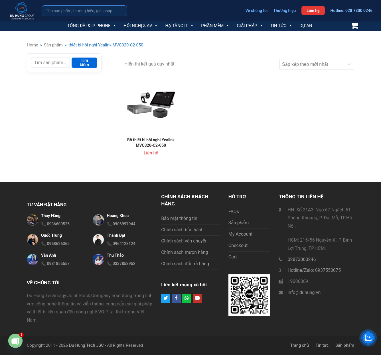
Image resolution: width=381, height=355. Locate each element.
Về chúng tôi (257, 10)
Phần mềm (215, 25)
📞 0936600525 (55, 224)
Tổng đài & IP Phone (91, 25)
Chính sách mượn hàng (184, 252)
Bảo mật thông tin (179, 218)
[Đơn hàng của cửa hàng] (317, 64)
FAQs (233, 211)
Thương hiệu (284, 10)
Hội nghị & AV (140, 25)
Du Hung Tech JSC (86, 345)
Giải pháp (250, 25)
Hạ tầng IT (179, 25)
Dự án (305, 25)
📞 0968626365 (55, 243)
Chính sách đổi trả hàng (185, 263)
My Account (240, 234)
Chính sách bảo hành (182, 229)
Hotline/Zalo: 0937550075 (314, 270)
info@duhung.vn (304, 292)
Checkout (238, 245)
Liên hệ (313, 10)
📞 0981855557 (55, 263)
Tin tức (281, 25)
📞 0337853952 (121, 263)
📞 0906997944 (121, 224)
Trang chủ (299, 345)
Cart (232, 257)
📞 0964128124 (121, 243)
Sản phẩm (238, 222)
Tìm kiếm (84, 62)
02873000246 (301, 259)
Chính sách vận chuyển (184, 241)
